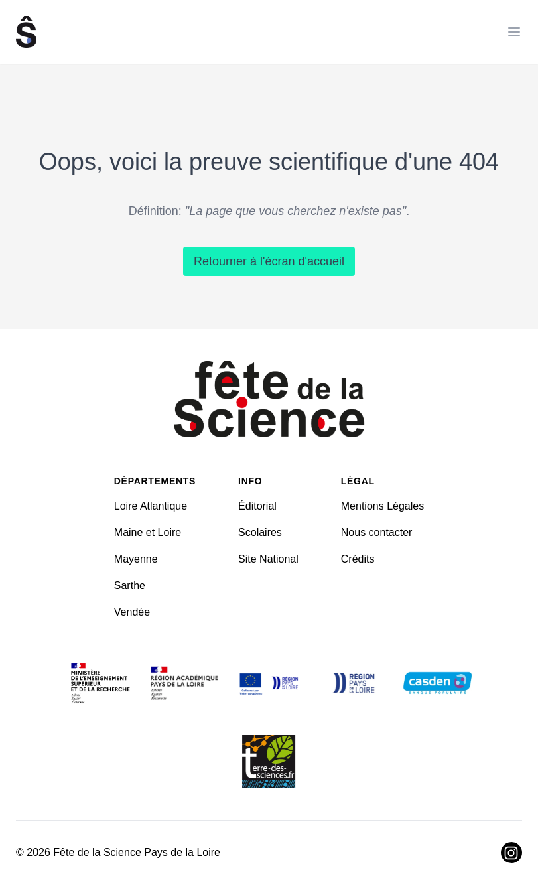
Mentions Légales (382, 506)
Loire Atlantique (150, 506)
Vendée (132, 612)
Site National (268, 559)
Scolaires (260, 532)
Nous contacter (377, 532)
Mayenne (136, 559)
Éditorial (257, 506)
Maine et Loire (147, 532)
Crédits (358, 559)
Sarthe (129, 585)
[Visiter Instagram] (511, 852)
